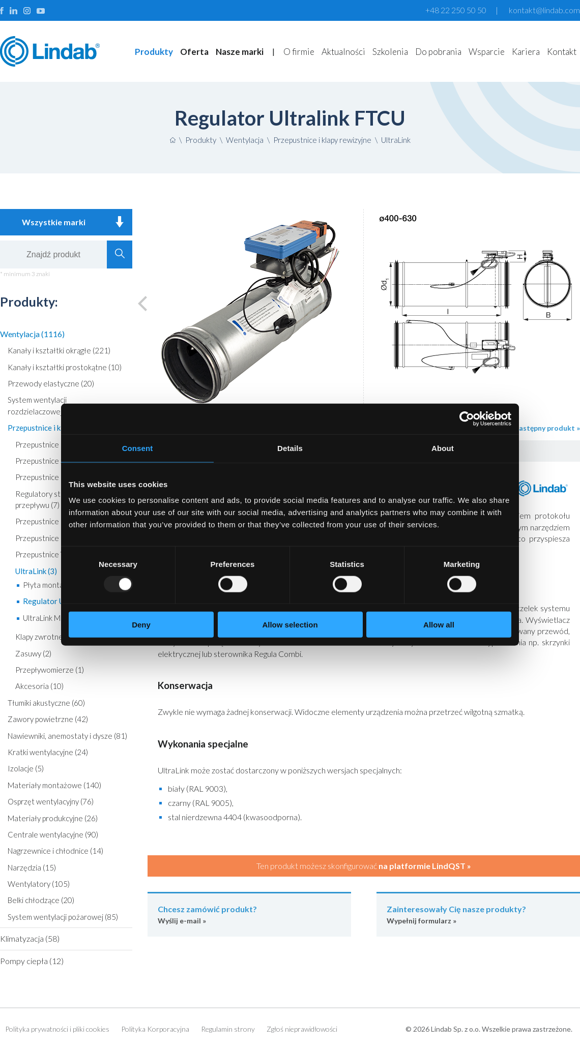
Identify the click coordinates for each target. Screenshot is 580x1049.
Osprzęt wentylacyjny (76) (51, 801)
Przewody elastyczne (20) (51, 383)
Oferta (194, 51)
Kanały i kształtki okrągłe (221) (59, 350)
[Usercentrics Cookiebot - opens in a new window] (466, 418)
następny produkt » (547, 428)
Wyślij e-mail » (249, 914)
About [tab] (442, 447)
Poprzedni (147, 303)
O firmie (298, 51)
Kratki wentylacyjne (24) (48, 752)
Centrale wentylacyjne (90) (53, 834)
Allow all (438, 624)
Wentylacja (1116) (32, 334)
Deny (141, 624)
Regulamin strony (228, 1029)
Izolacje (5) (26, 768)
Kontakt (561, 51)
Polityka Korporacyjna (155, 1029)
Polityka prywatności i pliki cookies (57, 1029)
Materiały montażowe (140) (54, 785)
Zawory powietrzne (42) (48, 719)
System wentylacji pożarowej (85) (63, 916)
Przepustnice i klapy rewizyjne (322, 139)
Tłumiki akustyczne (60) (46, 702)
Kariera (526, 51)
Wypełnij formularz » (478, 914)
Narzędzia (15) (32, 867)
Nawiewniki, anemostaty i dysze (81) (67, 735)
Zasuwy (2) (33, 653)
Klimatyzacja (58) (30, 938)
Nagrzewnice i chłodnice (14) (55, 850)
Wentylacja (245, 139)
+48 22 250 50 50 (455, 10)
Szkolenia (390, 51)
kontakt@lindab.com (544, 10)
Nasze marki (240, 51)
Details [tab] (290, 447)
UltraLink (396, 139)
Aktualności (343, 51)
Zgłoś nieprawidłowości (302, 1029)
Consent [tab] (137, 447)
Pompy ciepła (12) (32, 961)
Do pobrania (438, 51)
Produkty (154, 51)
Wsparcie (487, 51)
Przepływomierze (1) (49, 669)
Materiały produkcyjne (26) (53, 818)
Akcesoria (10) (39, 686)
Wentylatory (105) (39, 883)
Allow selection (289, 624)
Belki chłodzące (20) (41, 900)
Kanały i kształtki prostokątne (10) (65, 367)
